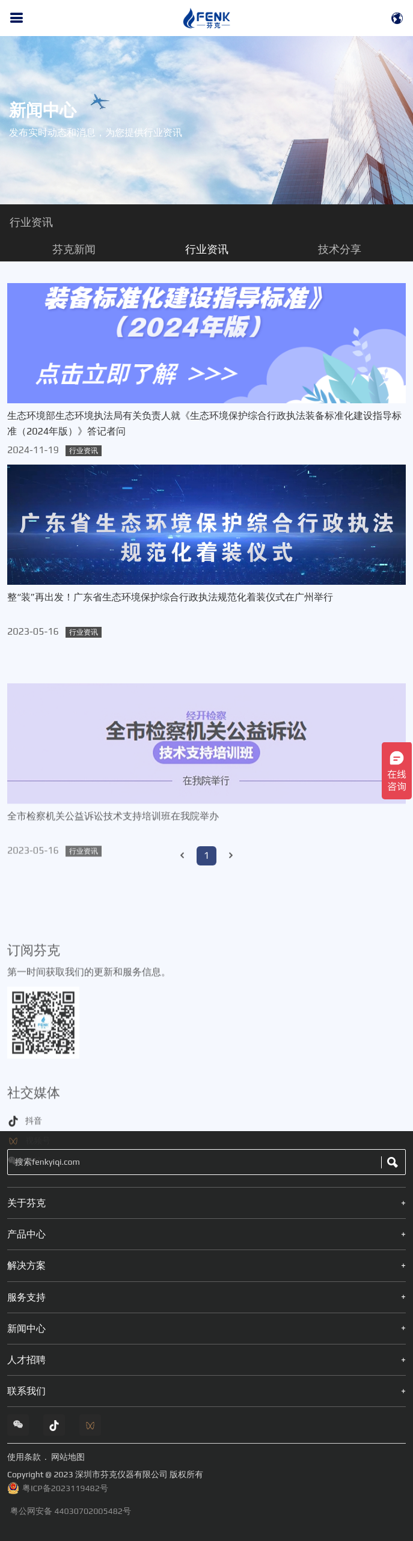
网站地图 (68, 1457)
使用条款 (24, 1457)
